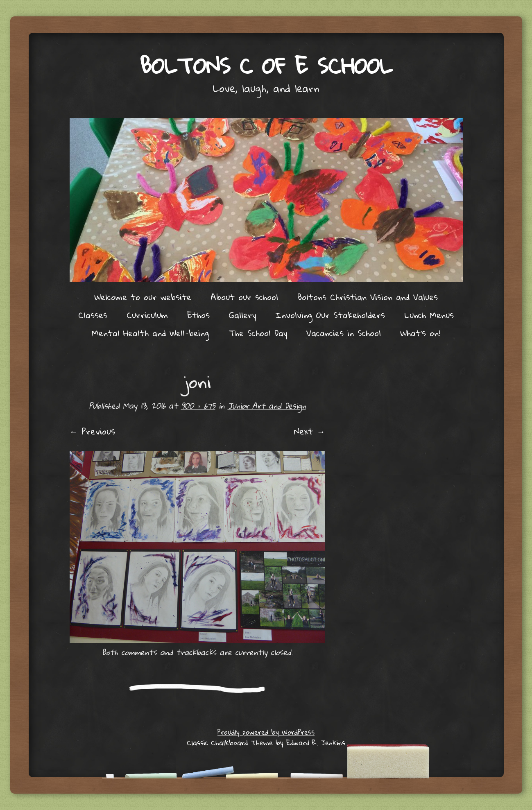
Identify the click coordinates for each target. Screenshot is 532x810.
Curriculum (147, 315)
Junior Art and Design (267, 405)
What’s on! (420, 333)
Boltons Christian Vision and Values (367, 297)
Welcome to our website (142, 297)
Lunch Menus (429, 315)
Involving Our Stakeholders (330, 315)
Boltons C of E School (266, 65)
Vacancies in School (343, 333)
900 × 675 (198, 405)
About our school (244, 297)
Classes (92, 315)
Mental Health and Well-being (150, 333)
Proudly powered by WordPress (266, 732)
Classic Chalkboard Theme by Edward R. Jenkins (266, 742)
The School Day (258, 333)
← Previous (92, 431)
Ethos (198, 315)
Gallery (242, 315)
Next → (309, 431)
